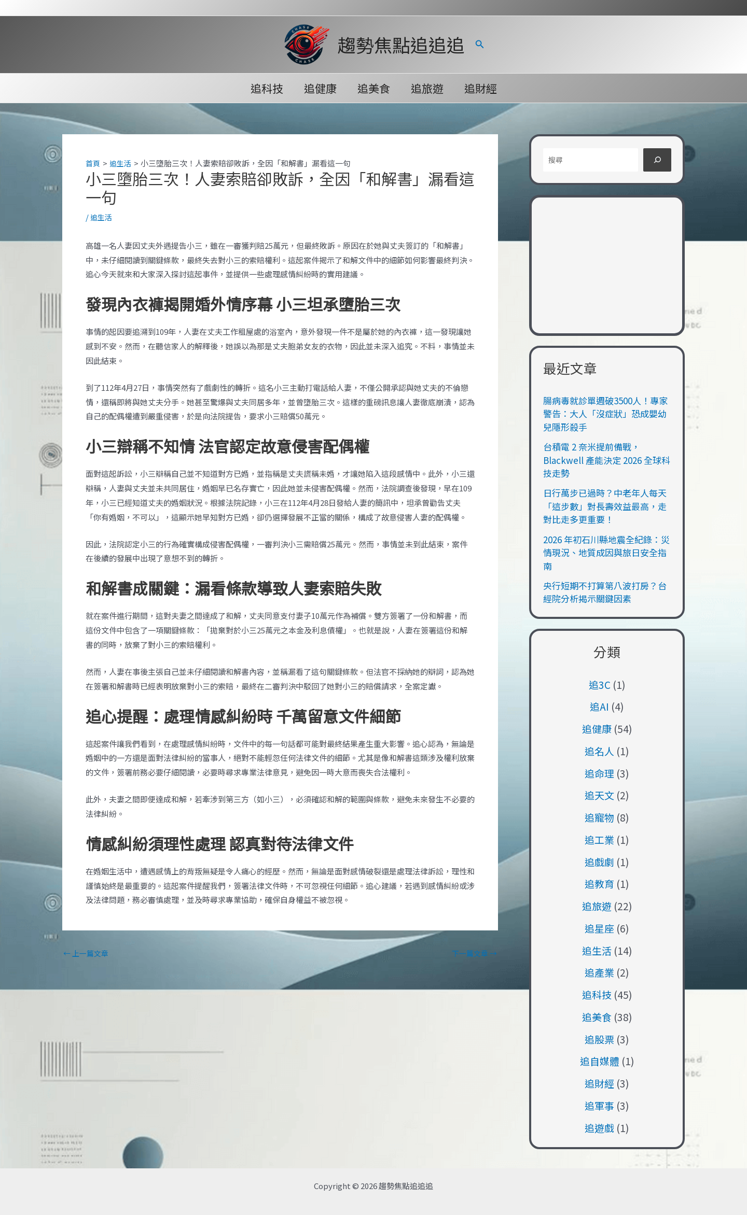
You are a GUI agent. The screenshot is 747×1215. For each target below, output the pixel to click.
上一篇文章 (87, 953)
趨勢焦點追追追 (401, 44)
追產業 (599, 972)
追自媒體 (599, 1061)
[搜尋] (657, 160)
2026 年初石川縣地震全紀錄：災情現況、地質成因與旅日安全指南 (606, 552)
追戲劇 (599, 862)
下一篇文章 (473, 953)
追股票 (599, 1039)
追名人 (599, 751)
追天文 (599, 795)
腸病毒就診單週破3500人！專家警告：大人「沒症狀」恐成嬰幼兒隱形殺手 (605, 413)
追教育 (599, 884)
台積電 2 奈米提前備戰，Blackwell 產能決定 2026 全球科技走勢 (606, 459)
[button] (480, 44)
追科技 (264, 88)
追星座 (599, 928)
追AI (599, 706)
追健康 (319, 88)
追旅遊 (428, 88)
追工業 (599, 839)
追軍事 (599, 1105)
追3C (600, 684)
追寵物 (599, 817)
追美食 (373, 88)
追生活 (102, 216)
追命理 (599, 773)
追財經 (482, 88)
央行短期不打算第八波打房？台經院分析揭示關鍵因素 (605, 592)
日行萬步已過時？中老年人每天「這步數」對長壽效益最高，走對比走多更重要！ (605, 506)
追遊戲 (599, 1128)
